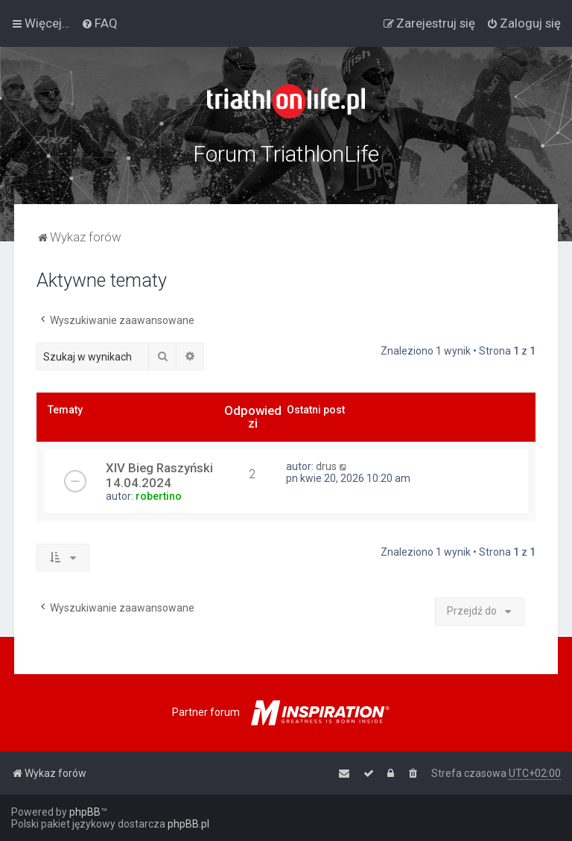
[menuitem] (99, 23)
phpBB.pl (188, 824)
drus (326, 466)
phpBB (85, 812)
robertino (159, 496)
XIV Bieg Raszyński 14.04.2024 (159, 475)
